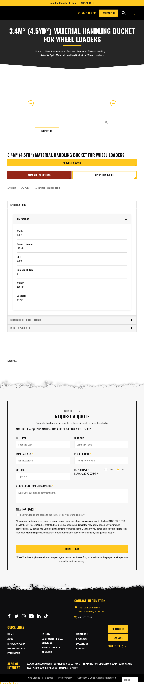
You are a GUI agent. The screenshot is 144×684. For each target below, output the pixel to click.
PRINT (25, 187)
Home (38, 51)
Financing (82, 632)
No (120, 468)
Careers (118, 636)
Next (113, 103)
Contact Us (109, 13)
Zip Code (21, 468)
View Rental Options (39, 174)
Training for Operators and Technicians (107, 662)
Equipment (13, 652)
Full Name (22, 437)
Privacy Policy (65, 676)
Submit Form (72, 548)
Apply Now (86, 3)
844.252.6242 (87, 13)
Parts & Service (51, 646)
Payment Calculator (47, 187)
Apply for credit (104, 174)
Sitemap (49, 676)
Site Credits (34, 676)
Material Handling (96, 51)
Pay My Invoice (16, 647)
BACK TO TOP (117, 645)
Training (47, 651)
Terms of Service (26, 508)
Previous (31, 103)
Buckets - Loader (75, 51)
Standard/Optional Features (71, 318)
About (11, 637)
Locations (82, 642)
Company (80, 437)
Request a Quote (72, 162)
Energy (46, 632)
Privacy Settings (9, 682)
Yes (108, 468)
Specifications (71, 203)
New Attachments (54, 51)
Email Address (24, 452)
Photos (47, 130)
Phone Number (82, 452)
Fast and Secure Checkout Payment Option (52, 666)
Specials (81, 637)
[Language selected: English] (130, 680)
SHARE (12, 187)
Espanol (81, 647)
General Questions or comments (34, 484)
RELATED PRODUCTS (71, 327)
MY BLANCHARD (16, 642)
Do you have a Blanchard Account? (87, 470)
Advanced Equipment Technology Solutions (53, 662)
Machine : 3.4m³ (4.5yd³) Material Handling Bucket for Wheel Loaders (54, 428)
